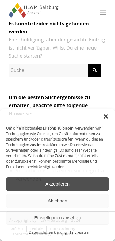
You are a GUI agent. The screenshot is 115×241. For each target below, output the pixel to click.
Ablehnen (57, 200)
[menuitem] (103, 12)
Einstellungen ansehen (57, 217)
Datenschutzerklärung (48, 232)
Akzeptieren (57, 183)
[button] (106, 116)
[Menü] (103, 12)
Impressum (79, 232)
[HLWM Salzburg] (48, 10)
